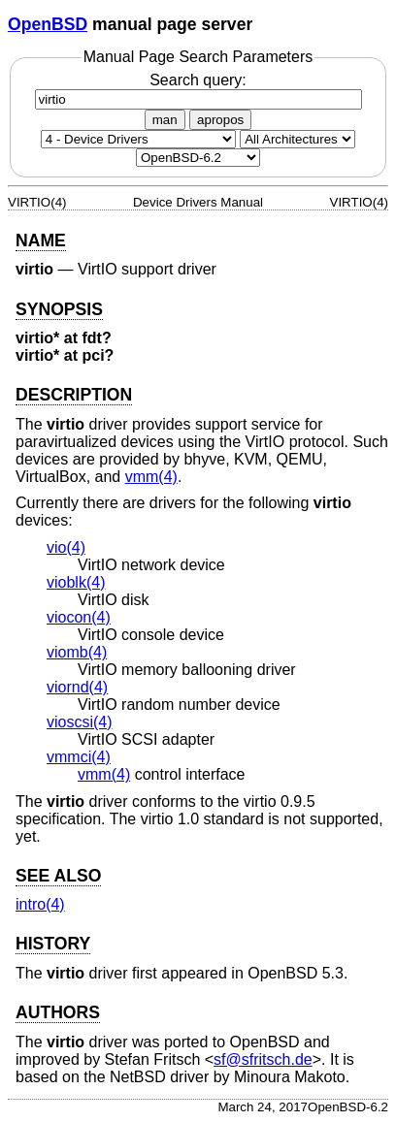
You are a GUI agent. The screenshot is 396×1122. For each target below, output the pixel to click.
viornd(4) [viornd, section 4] (77, 687)
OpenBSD (47, 24)
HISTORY (53, 943)
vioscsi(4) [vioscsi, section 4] (80, 722)
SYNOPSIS (59, 309)
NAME (41, 240)
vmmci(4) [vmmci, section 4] (79, 757)
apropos (220, 119)
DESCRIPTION (74, 394)
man (165, 119)
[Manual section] (138, 139)
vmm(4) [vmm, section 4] (151, 476)
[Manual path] (198, 157)
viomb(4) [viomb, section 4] (77, 652)
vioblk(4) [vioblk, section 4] (76, 582)
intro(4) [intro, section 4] (40, 904)
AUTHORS (58, 1012)
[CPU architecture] (297, 139)
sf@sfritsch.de (263, 1059)
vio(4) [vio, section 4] (66, 547)
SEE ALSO (58, 875)
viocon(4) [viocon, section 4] (79, 617)
